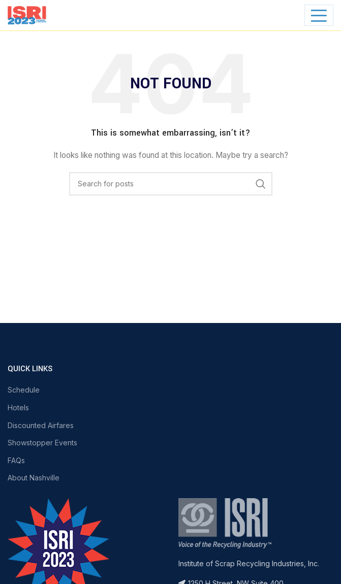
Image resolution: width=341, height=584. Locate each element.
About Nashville (33, 477)
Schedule (24, 389)
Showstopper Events (42, 442)
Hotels (18, 407)
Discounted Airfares (41, 425)
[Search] (170, 184)
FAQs (16, 460)
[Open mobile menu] (319, 15)
